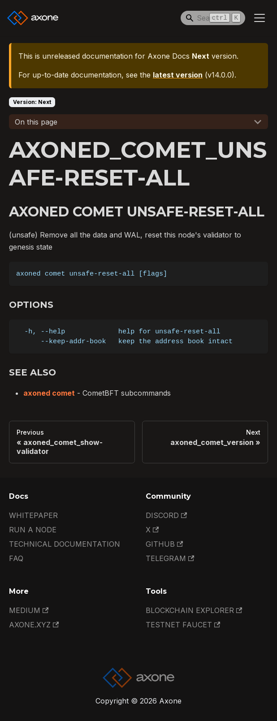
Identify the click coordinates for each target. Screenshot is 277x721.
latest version (178, 74)
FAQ (16, 558)
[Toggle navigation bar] (259, 18)
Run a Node (32, 529)
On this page (36, 121)
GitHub (164, 544)
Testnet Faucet (183, 624)
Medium (28, 610)
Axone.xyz (34, 624)
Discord (166, 515)
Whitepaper (33, 515)
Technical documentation (64, 544)
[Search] (213, 18)
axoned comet (49, 393)
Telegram (170, 558)
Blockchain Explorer (194, 610)
